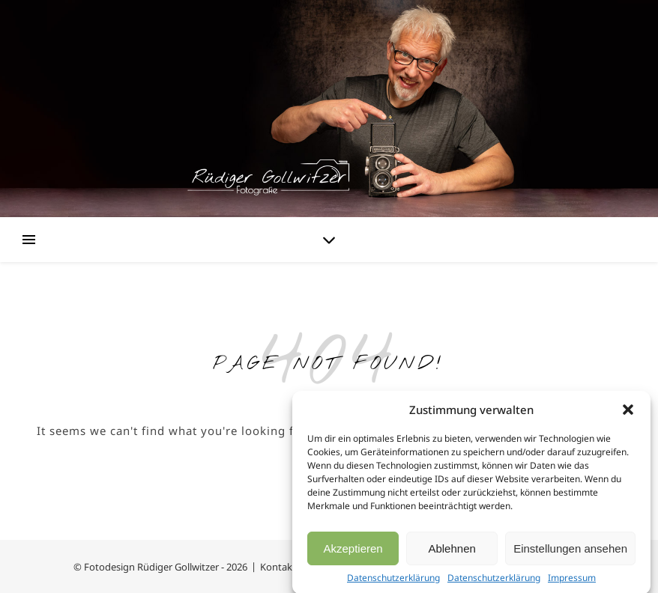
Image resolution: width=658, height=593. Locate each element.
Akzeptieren (352, 551)
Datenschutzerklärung (393, 582)
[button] (628, 413)
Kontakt (278, 567)
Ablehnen (451, 551)
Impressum (572, 582)
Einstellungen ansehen (570, 551)
